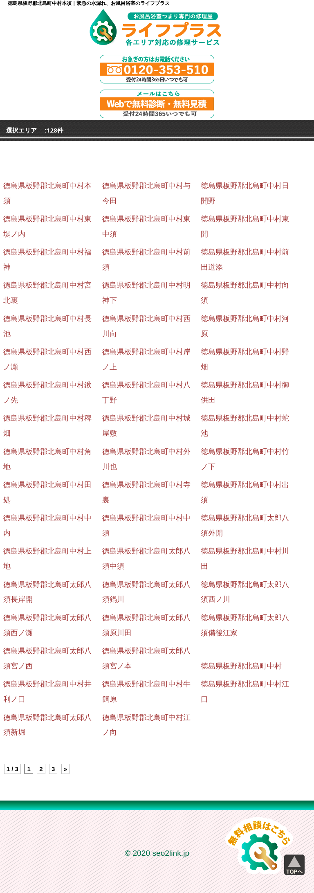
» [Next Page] (65, 768)
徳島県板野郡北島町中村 (241, 666)
